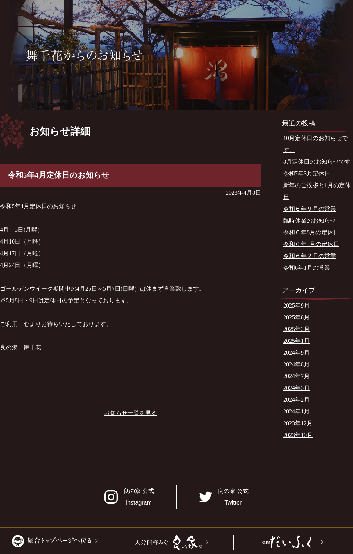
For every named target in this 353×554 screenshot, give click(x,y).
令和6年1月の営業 (306, 267)
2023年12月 (298, 423)
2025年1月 (296, 341)
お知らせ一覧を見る (130, 413)
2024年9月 (296, 352)
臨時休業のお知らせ (309, 220)
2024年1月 (296, 411)
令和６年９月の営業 (309, 209)
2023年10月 (298, 435)
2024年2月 (296, 400)
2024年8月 (296, 364)
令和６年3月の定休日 (311, 244)
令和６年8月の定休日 (311, 232)
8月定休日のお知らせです (317, 162)
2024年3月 (296, 388)
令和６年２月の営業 (309, 256)
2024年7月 (296, 376)
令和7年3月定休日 (306, 173)
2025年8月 (296, 317)
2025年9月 (296, 305)
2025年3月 (296, 329)
